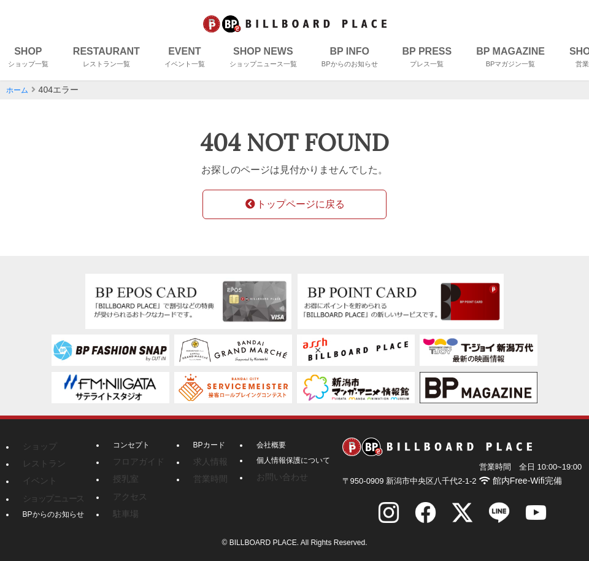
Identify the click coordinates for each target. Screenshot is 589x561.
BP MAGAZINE (510, 59)
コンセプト (131, 445)
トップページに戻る (294, 204)
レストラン (41, 461)
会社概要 (261, 445)
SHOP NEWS (263, 59)
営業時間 (200, 476)
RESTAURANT (106, 59)
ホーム (19, 90)
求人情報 (200, 461)
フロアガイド (135, 461)
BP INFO (349, 59)
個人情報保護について (283, 461)
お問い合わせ (269, 476)
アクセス (127, 491)
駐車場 (124, 507)
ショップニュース (48, 491)
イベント (37, 476)
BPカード (202, 445)
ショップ (37, 445)
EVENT (184, 59)
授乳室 (124, 476)
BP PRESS (427, 59)
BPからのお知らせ (53, 507)
